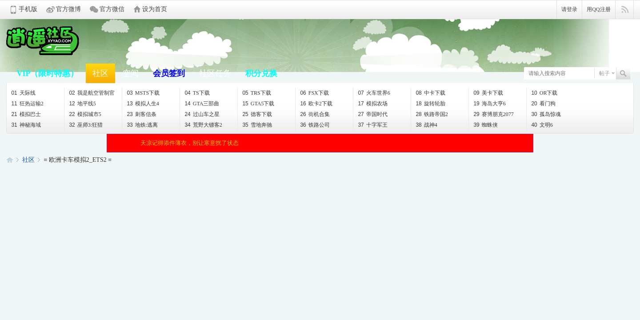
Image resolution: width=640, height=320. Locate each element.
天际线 (23, 93)
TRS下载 (256, 93)
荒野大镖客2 (203, 125)
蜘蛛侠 (485, 125)
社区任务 (215, 73)
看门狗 (543, 103)
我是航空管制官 (91, 93)
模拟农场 (372, 103)
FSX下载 (314, 93)
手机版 (28, 9)
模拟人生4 (143, 103)
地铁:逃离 (142, 125)
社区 (100, 73)
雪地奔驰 (257, 125)
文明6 (541, 125)
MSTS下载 (143, 93)
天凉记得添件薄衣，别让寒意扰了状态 (189, 143)
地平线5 (82, 103)
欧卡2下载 (316, 103)
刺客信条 (141, 114)
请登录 (569, 9)
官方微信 (112, 9)
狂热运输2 (27, 103)
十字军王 (372, 125)
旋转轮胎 (430, 103)
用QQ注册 (598, 9)
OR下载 (544, 93)
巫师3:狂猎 (86, 125)
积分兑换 (261, 73)
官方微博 (68, 9)
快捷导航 (625, 9)
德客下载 (257, 114)
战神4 (426, 125)
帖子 (604, 73)
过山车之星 (201, 114)
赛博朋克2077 (493, 114)
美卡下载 (488, 93)
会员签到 (169, 73)
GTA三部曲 (201, 103)
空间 (131, 73)
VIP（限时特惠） (47, 73)
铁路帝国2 (432, 114)
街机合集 (314, 114)
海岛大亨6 (489, 103)
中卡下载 (430, 93)
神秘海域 (25, 125)
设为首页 (154, 9)
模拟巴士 (25, 114)
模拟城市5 (85, 114)
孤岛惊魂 (545, 114)
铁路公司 (314, 125)
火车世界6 (374, 93)
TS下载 (196, 93)
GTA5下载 (258, 103)
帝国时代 (372, 114)
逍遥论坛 (9, 159)
